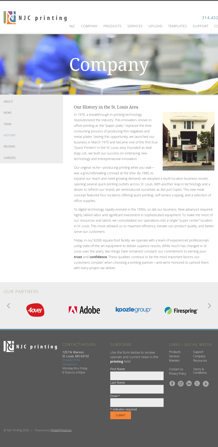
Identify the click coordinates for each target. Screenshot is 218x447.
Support (200, 26)
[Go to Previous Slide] (8, 305)
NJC (72, 26)
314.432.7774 (71, 360)
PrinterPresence (61, 430)
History (9, 135)
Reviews (9, 146)
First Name (117, 369)
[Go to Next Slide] (209, 305)
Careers (10, 158)
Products (112, 26)
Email (115, 396)
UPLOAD (155, 26)
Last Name (117, 383)
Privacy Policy (177, 373)
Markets (174, 360)
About (8, 101)
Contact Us (69, 364)
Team (7, 124)
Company (89, 26)
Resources (200, 360)
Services (135, 26)
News (8, 113)
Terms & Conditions (200, 371)
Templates (177, 26)
